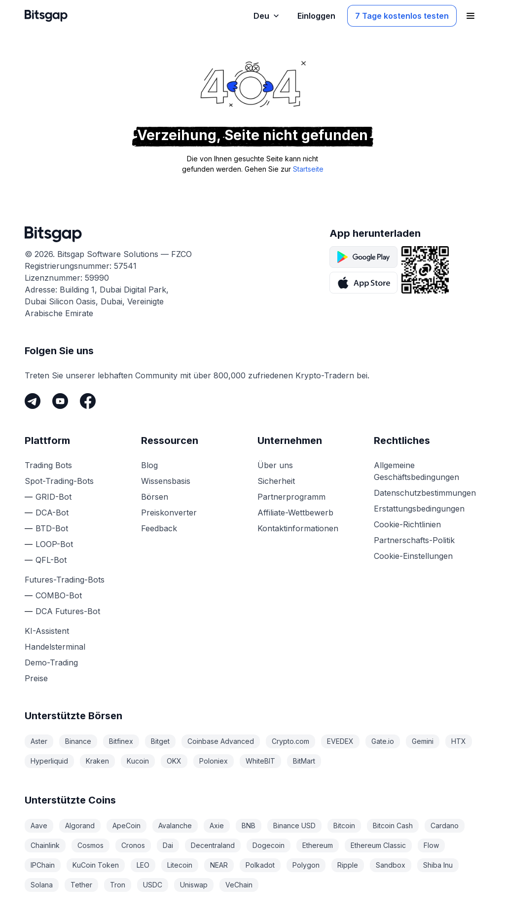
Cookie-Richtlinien (407, 524)
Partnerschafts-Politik (414, 540)
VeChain (238, 885)
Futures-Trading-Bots (65, 580)
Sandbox (390, 865)
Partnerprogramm (291, 497)
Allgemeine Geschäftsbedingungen (416, 471)
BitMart (304, 761)
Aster (39, 741)
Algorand (80, 825)
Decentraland (213, 845)
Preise (36, 678)
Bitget (160, 741)
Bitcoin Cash (393, 825)
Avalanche (175, 825)
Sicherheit (276, 481)
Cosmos (90, 845)
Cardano (445, 825)
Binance (78, 741)
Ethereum (317, 845)
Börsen (154, 497)
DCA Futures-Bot (68, 611)
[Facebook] (88, 401)
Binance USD (294, 825)
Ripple (347, 865)
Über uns (275, 465)
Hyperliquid (49, 761)
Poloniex (213, 761)
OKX (174, 761)
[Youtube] (60, 401)
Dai (168, 845)
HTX (458, 741)
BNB (248, 825)
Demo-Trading (51, 662)
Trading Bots (48, 465)
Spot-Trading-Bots (59, 481)
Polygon (306, 865)
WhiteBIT (260, 761)
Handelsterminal (55, 647)
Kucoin (138, 761)
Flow (431, 845)
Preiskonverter (169, 512)
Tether (81, 885)
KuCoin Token (95, 865)
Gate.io (382, 741)
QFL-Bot (51, 560)
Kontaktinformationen (297, 528)
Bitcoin (344, 825)
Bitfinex (121, 741)
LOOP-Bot (54, 544)
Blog (149, 465)
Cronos (133, 845)
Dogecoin (268, 845)
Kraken (97, 761)
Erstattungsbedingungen (419, 509)
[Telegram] (32, 401)
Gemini (422, 741)
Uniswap (194, 885)
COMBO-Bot (59, 595)
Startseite (308, 169)
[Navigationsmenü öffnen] (470, 16)
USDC (152, 885)
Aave (39, 825)
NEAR (219, 865)
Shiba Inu (438, 865)
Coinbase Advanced (220, 741)
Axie (217, 825)
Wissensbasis (165, 481)
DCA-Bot (52, 512)
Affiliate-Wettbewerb (295, 512)
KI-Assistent (47, 631)
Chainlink (45, 845)
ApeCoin (126, 825)
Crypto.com (290, 741)
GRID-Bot (54, 497)
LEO (143, 865)
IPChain (43, 865)
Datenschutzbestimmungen (425, 493)
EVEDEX (340, 741)
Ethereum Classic (378, 845)
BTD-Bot (52, 528)
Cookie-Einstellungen (413, 556)
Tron (117, 885)
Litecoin (179, 865)
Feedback (159, 528)
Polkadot (260, 865)
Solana (42, 885)
